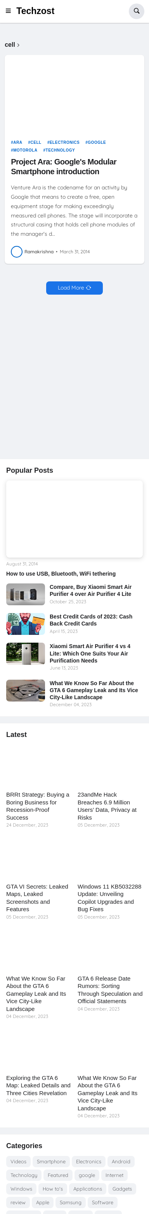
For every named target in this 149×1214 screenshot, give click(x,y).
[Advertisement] (74, 377)
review (18, 1202)
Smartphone (51, 1161)
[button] (10, 11)
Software (102, 1202)
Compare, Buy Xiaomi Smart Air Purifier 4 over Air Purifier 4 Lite (91, 590)
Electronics (65, 142)
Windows (21, 1189)
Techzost (35, 11)
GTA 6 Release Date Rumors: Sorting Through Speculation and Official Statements (110, 990)
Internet (114, 1175)
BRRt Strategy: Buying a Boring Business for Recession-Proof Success (37, 806)
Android (121, 1161)
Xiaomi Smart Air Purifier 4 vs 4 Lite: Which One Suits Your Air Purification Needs (90, 653)
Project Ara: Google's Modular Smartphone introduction (63, 166)
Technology (60, 150)
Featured (58, 1175)
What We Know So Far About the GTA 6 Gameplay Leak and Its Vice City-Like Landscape (94, 690)
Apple (42, 1202)
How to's (53, 1189)
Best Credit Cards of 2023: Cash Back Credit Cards (91, 620)
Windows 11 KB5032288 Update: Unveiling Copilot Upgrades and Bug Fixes (109, 898)
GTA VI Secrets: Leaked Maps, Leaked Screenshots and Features (37, 898)
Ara (17, 142)
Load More (71, 287)
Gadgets (122, 1189)
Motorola (25, 150)
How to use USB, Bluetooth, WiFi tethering (61, 574)
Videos (18, 1161)
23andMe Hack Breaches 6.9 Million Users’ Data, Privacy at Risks (107, 806)
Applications (87, 1189)
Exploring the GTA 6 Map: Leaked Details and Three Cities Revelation (38, 1085)
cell (36, 142)
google (97, 142)
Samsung (70, 1202)
